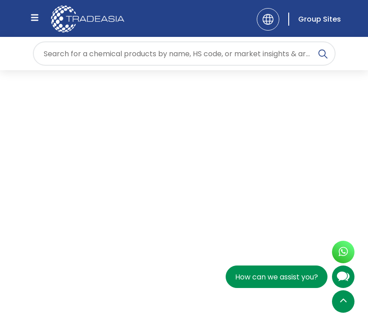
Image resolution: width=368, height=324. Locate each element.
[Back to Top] (343, 302)
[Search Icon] (323, 55)
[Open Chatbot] (343, 278)
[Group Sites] (314, 19)
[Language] (268, 19)
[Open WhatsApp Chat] (343, 253)
